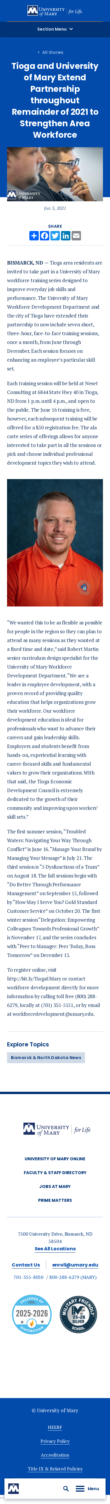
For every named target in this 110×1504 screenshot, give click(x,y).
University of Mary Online (55, 1159)
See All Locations (55, 1248)
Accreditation (55, 1455)
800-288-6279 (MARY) (73, 1277)
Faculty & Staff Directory (55, 1173)
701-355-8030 (28, 1277)
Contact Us (26, 1265)
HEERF (55, 1427)
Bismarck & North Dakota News (46, 1058)
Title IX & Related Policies (55, 1468)
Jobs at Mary (55, 1186)
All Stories (52, 52)
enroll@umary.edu (75, 1265)
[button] (66, 1488)
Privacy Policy (54, 1441)
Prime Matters (55, 1200)
